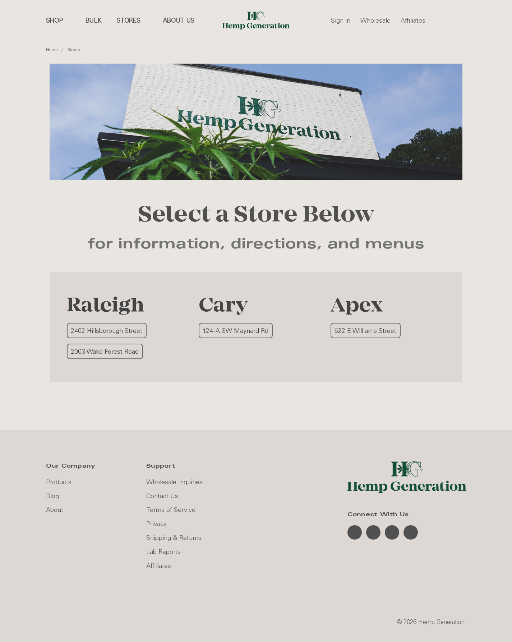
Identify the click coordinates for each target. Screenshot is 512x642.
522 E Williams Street (365, 331)
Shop (58, 20)
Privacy (156, 524)
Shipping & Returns (174, 538)
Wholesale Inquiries (174, 482)
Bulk (93, 20)
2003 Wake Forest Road (105, 352)
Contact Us (162, 496)
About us (179, 20)
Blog (52, 496)
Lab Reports (163, 552)
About (54, 510)
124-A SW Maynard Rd (235, 331)
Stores (132, 20)
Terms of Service (170, 510)
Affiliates (413, 20)
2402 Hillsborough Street (106, 331)
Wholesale (375, 20)
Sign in (340, 20)
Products (59, 482)
